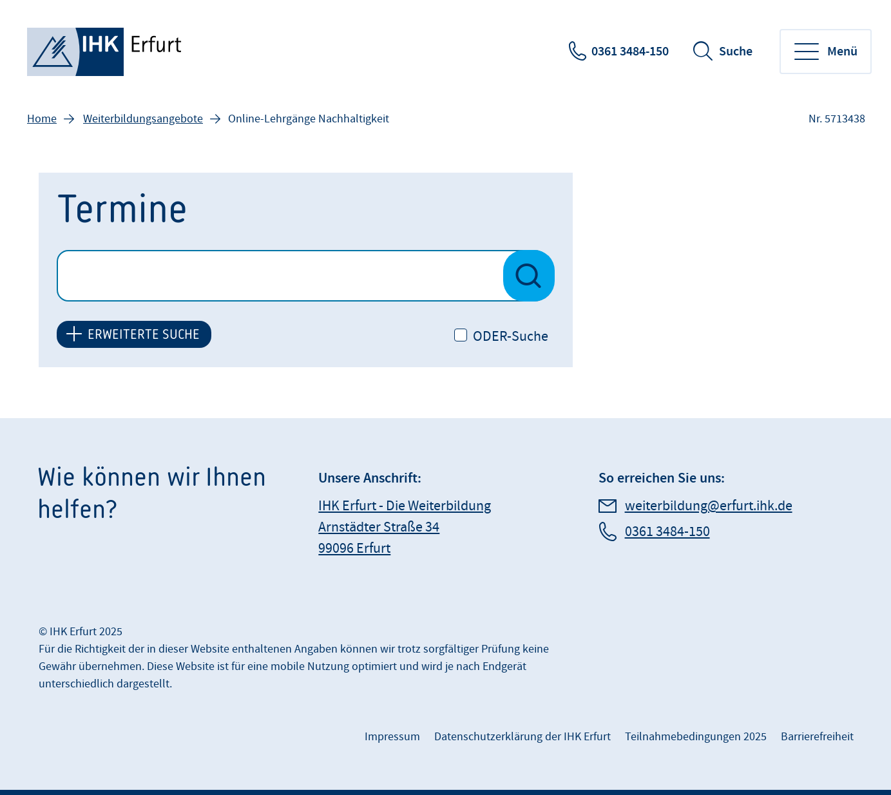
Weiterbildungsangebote (143, 118)
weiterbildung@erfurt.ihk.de (708, 506)
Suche (735, 51)
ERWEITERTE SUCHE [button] (144, 334)
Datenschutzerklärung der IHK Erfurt (522, 736)
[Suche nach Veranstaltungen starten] (529, 276)
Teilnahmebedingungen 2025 (696, 736)
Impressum (392, 736)
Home (42, 118)
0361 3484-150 (630, 51)
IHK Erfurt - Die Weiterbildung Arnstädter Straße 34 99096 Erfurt (404, 527)
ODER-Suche (510, 337)
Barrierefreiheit (817, 736)
